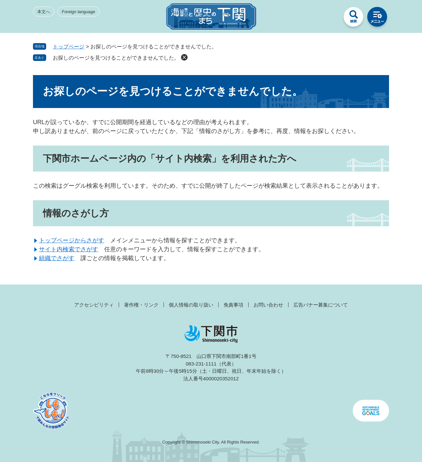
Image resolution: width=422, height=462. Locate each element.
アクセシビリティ (94, 304)
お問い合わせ (268, 304)
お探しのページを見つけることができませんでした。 (116, 58)
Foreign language (78, 11)
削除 (184, 57)
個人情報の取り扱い (191, 304)
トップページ (68, 46)
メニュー (377, 18)
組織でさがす (57, 258)
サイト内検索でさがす (68, 249)
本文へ (43, 11)
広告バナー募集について (320, 304)
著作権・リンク (141, 304)
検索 (353, 18)
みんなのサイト (330, 18)
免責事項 (233, 304)
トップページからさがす (71, 240)
